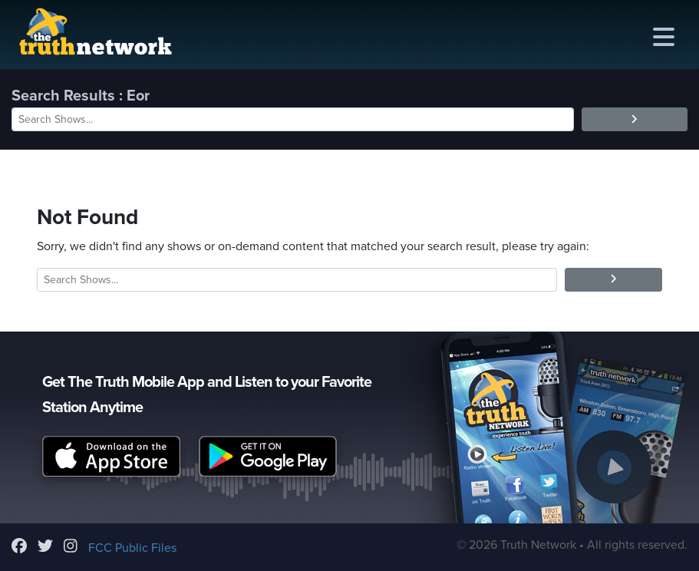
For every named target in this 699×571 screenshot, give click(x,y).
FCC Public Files (132, 548)
